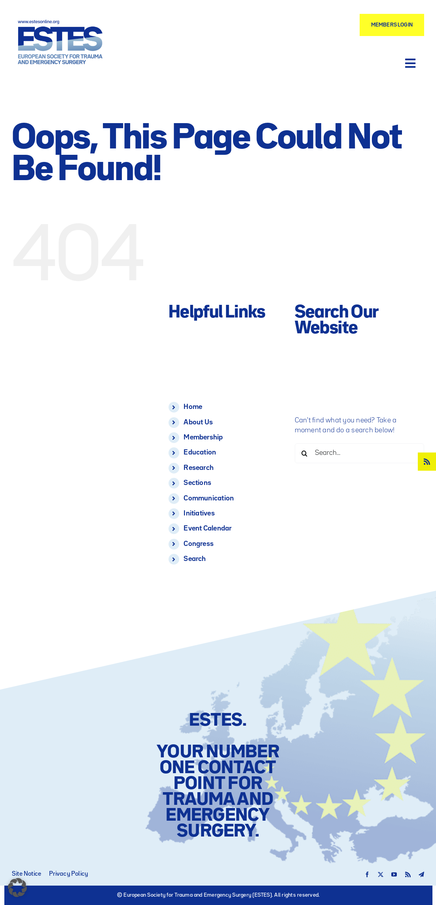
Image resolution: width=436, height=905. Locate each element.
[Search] (305, 453)
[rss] (427, 461)
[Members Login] (392, 25)
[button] (17, 887)
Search (195, 559)
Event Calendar (207, 528)
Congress (199, 544)
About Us (198, 422)
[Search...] (359, 453)
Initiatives (199, 513)
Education (200, 452)
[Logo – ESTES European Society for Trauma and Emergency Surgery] (60, 23)
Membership (203, 437)
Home (193, 407)
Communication (209, 498)
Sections (197, 483)
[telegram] (421, 874)
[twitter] (380, 874)
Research (199, 468)
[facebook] (367, 874)
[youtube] (394, 874)
